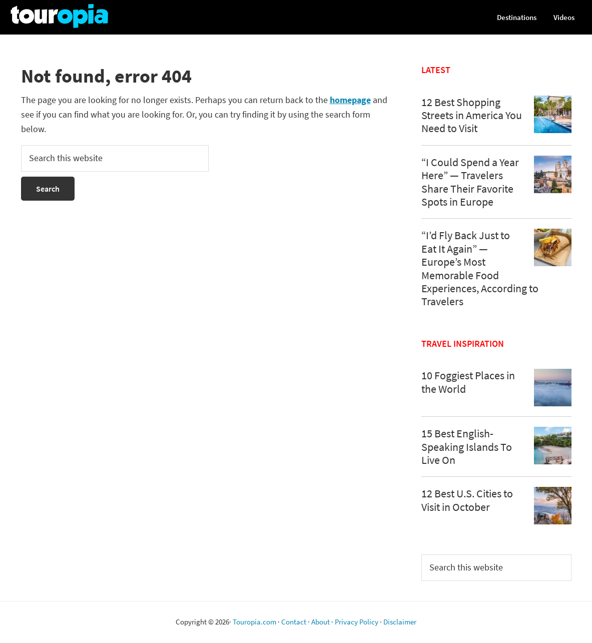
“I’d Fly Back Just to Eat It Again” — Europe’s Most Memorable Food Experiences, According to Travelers (479, 268)
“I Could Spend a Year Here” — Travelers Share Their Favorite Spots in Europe (470, 182)
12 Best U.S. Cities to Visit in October (467, 499)
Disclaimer (399, 621)
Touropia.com (254, 621)
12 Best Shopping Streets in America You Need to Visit (471, 115)
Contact (293, 621)
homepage (350, 100)
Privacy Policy (356, 621)
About (320, 621)
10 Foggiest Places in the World (468, 381)
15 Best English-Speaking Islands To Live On (466, 446)
